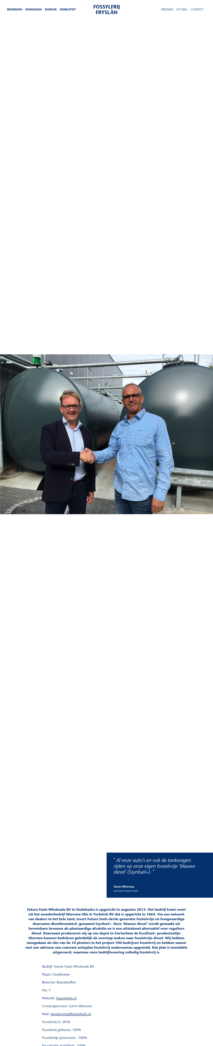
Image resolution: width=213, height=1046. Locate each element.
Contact (197, 9)
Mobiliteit (68, 9)
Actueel (182, 9)
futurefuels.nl (66, 998)
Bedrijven (14, 9)
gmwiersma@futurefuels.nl (70, 1014)
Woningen (33, 9)
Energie (51, 9)
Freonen (167, 9)
